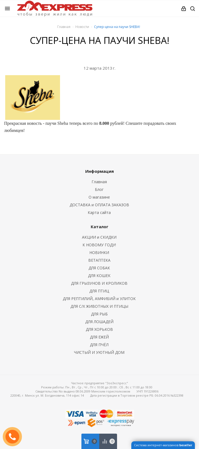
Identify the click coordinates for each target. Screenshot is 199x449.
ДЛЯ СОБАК (99, 267)
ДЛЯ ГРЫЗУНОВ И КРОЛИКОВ (99, 283)
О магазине (99, 197)
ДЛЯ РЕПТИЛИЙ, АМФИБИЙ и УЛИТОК (99, 298)
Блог (99, 189)
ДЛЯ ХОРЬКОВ (99, 329)
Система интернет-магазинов (163, 445)
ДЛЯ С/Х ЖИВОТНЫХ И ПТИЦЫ (99, 306)
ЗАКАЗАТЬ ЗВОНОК (14, 436)
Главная (63, 26)
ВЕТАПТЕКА (99, 260)
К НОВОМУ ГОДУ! (99, 244)
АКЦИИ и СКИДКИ (99, 237)
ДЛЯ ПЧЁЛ (99, 344)
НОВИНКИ (99, 252)
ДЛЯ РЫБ (99, 314)
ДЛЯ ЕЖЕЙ (99, 337)
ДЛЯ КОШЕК (99, 275)
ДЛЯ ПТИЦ (99, 290)
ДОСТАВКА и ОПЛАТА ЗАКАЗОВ (99, 204)
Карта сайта (99, 212)
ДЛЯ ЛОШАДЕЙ (99, 321)
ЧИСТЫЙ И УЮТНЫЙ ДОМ (99, 352)
